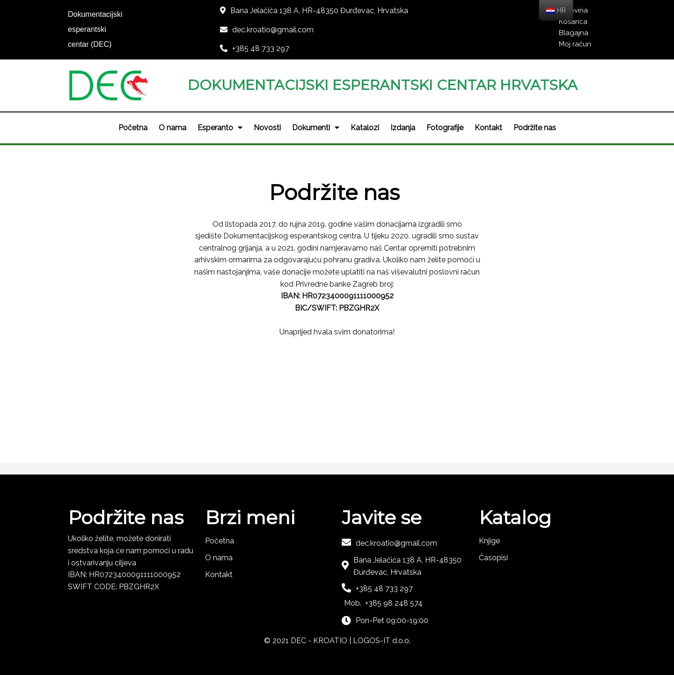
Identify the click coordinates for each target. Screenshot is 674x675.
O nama (172, 127)
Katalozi (365, 127)
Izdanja (402, 127)
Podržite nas (534, 127)
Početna (132, 127)
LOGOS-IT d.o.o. (381, 640)
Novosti (267, 127)
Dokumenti (315, 128)
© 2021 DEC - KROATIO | (308, 640)
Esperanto (220, 128)
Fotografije (444, 127)
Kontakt (488, 127)
